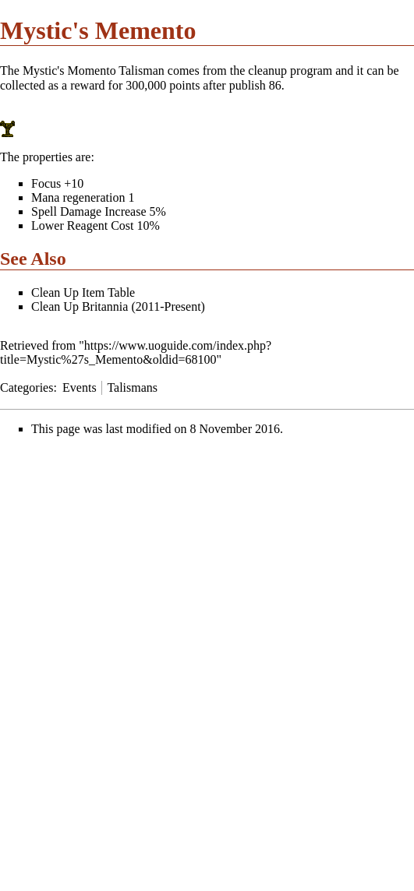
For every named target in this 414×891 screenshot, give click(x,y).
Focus (46, 183)
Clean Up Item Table (83, 292)
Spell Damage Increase (88, 211)
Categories (26, 387)
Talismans (132, 387)
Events (79, 387)
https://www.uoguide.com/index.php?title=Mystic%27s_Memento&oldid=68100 (135, 352)
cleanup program (290, 70)
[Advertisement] (131, 558)
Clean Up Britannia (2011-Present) (118, 306)
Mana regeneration (78, 197)
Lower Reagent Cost (82, 225)
